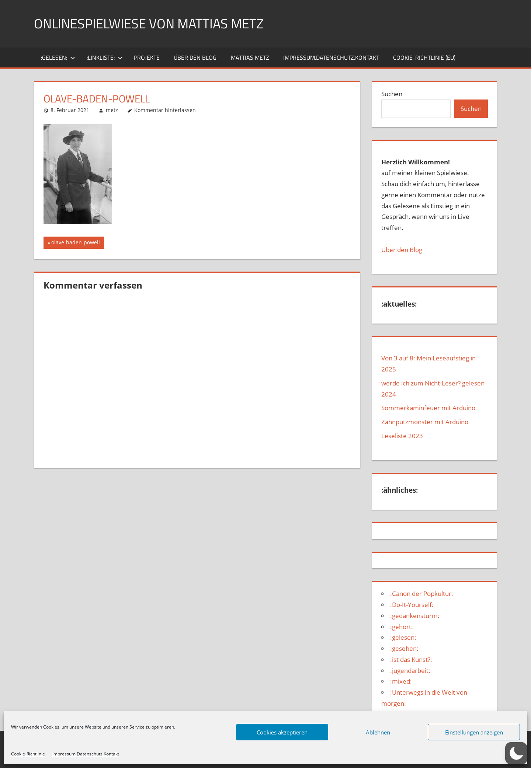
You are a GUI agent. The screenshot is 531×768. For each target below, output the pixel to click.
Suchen (391, 94)
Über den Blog (401, 249)
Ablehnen (378, 732)
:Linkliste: (105, 57)
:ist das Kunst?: (411, 659)
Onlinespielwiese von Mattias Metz (148, 23)
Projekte (147, 57)
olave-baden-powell (75, 243)
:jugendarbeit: (410, 670)
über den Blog (195, 57)
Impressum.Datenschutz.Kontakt (85, 754)
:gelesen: (58, 57)
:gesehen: (404, 648)
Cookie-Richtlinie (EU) (424, 57)
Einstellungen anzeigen (474, 732)
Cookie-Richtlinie (28, 754)
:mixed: (401, 681)
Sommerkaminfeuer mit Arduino (428, 408)
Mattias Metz (250, 57)
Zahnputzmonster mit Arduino (424, 422)
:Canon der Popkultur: (421, 593)
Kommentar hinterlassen (165, 110)
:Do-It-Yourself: (412, 604)
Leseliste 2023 (402, 436)
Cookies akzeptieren (282, 732)
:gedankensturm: (415, 615)
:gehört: (401, 626)
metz (112, 110)
